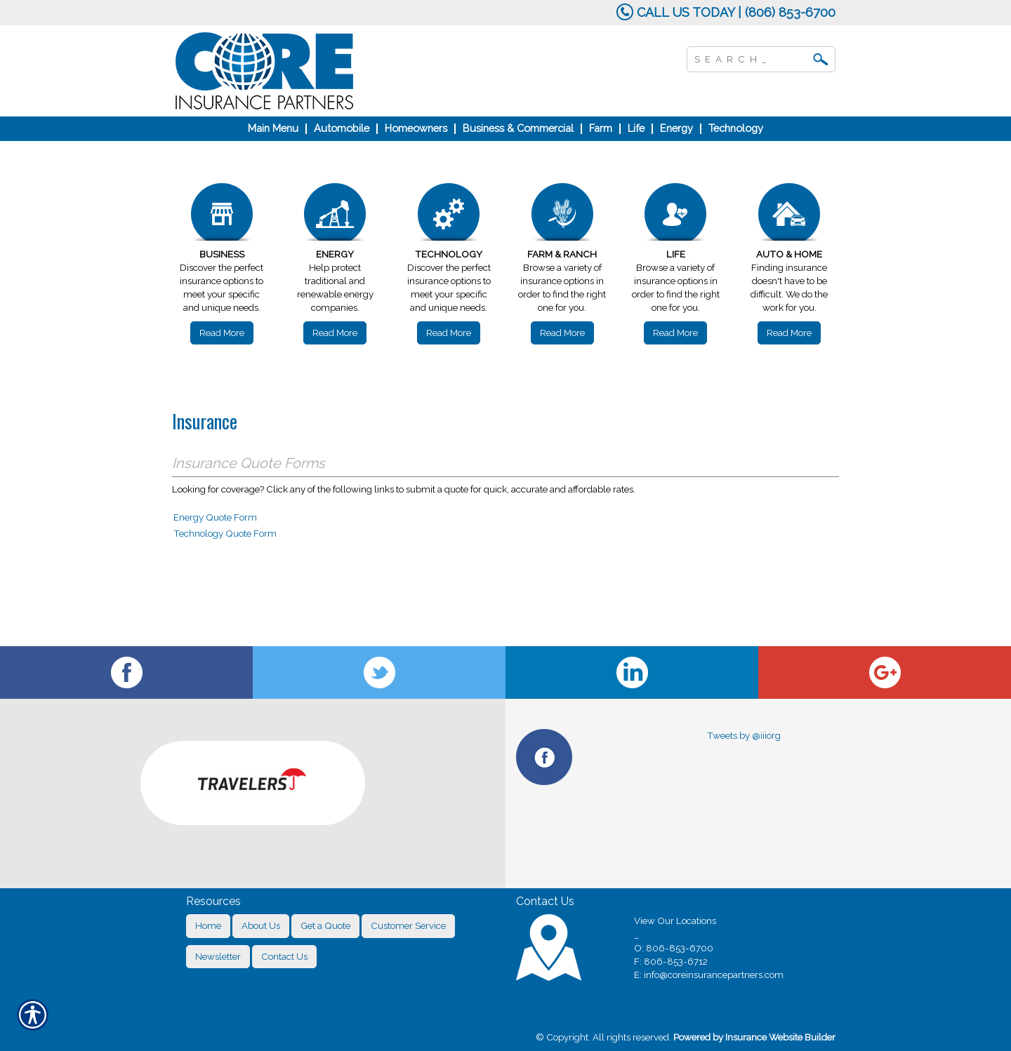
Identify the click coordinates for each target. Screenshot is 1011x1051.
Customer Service (408, 925)
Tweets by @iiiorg (744, 735)
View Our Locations (675, 920)
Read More (221, 332)
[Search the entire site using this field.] (750, 58)
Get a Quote (325, 925)
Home (208, 925)
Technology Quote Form (225, 533)
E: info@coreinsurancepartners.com (709, 974)
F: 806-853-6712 (671, 961)
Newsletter (218, 956)
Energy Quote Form (215, 517)
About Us (261, 925)
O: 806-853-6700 (673, 947)
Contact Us (284, 956)
